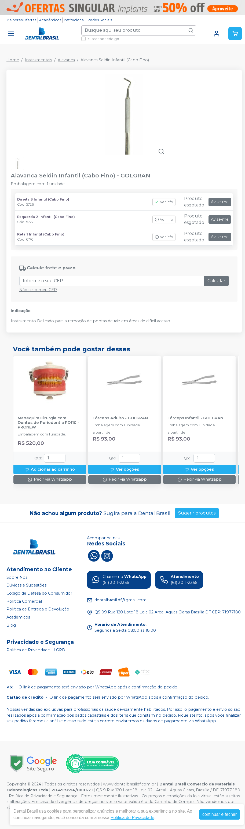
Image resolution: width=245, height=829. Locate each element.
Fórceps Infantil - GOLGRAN (195, 418)
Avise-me (220, 201)
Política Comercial (24, 601)
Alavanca (66, 60)
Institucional (74, 20)
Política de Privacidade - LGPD (35, 650)
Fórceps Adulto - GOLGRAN (120, 418)
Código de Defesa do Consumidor (39, 593)
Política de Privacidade (132, 817)
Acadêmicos (50, 20)
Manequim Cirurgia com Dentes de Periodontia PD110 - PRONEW (48, 423)
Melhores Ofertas (21, 20)
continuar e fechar (219, 814)
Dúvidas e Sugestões (26, 585)
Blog (11, 625)
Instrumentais (38, 60)
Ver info (164, 202)
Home (12, 60)
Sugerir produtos (196, 513)
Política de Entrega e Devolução (37, 609)
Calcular (216, 280)
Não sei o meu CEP (38, 289)
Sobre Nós (16, 577)
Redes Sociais (99, 20)
